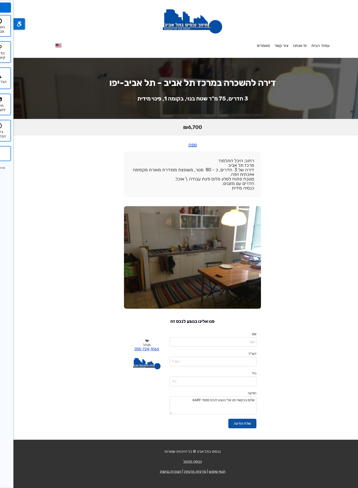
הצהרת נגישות (157, 471)
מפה (179, 144)
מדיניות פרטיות (182, 471)
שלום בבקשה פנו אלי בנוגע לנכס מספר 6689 (199, 405)
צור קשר (268, 45)
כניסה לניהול (179, 461)
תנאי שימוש (203, 471)
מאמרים (249, 45)
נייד (240, 373)
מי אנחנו (286, 45)
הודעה (238, 393)
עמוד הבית (307, 45)
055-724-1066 (133, 349)
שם (241, 334)
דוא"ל (239, 354)
